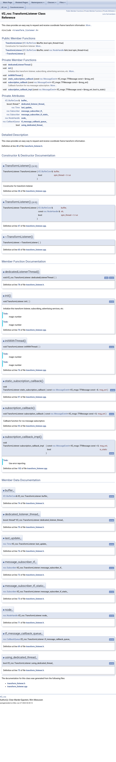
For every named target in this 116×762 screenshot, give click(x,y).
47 (19, 226)
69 (19, 646)
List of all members (108, 14)
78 (19, 285)
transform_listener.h (25, 30)
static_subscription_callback (20, 79)
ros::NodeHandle (56, 50)
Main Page (7, 2)
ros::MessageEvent (48, 79)
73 (19, 599)
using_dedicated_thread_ (32, 125)
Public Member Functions (74, 11)
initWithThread (14, 75)
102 (19, 468)
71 (19, 623)
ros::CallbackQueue (11, 121)
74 (19, 503)
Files (63, 3)
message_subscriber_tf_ (32, 111)
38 (19, 191)
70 (19, 330)
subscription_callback (17, 82)
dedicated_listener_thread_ (33, 104)
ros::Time (16, 107)
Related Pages (21, 2)
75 (19, 670)
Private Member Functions (93, 11)
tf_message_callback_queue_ (34, 121)
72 (19, 575)
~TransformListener (14, 54)
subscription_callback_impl (20, 89)
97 (19, 397)
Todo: (5, 314)
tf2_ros (4, 7)
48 (17, 146)
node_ (23, 118)
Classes (52, 3)
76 (19, 370)
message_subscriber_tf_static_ (35, 114)
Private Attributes (109, 11)
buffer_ (24, 100)
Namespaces (38, 3)
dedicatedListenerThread (19, 65)
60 (19, 250)
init (9, 68)
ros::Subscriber (13, 111)
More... (89, 25)
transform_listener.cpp (36, 191)
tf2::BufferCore (29, 43)
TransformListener (17, 7)
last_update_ (26, 107)
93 (19, 426)
